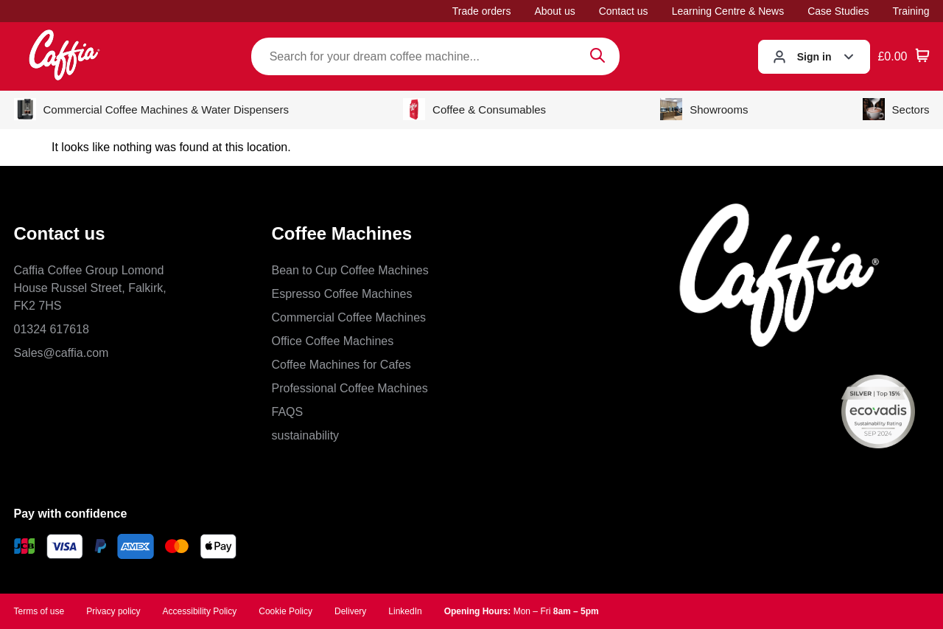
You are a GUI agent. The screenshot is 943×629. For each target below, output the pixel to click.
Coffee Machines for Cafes (341, 364)
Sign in (814, 56)
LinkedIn (404, 611)
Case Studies (838, 11)
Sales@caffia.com (61, 353)
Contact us (623, 11)
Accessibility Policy (200, 611)
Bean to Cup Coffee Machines (350, 270)
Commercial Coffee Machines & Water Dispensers (151, 109)
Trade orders (481, 11)
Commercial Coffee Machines (349, 317)
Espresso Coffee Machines (342, 294)
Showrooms (704, 109)
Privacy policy (113, 611)
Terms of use (39, 611)
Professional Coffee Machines (350, 388)
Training (910, 11)
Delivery (350, 611)
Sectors (896, 109)
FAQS (288, 412)
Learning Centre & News (728, 11)
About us (554, 11)
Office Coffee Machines (333, 341)
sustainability (306, 435)
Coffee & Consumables (474, 109)
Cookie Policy (285, 611)
